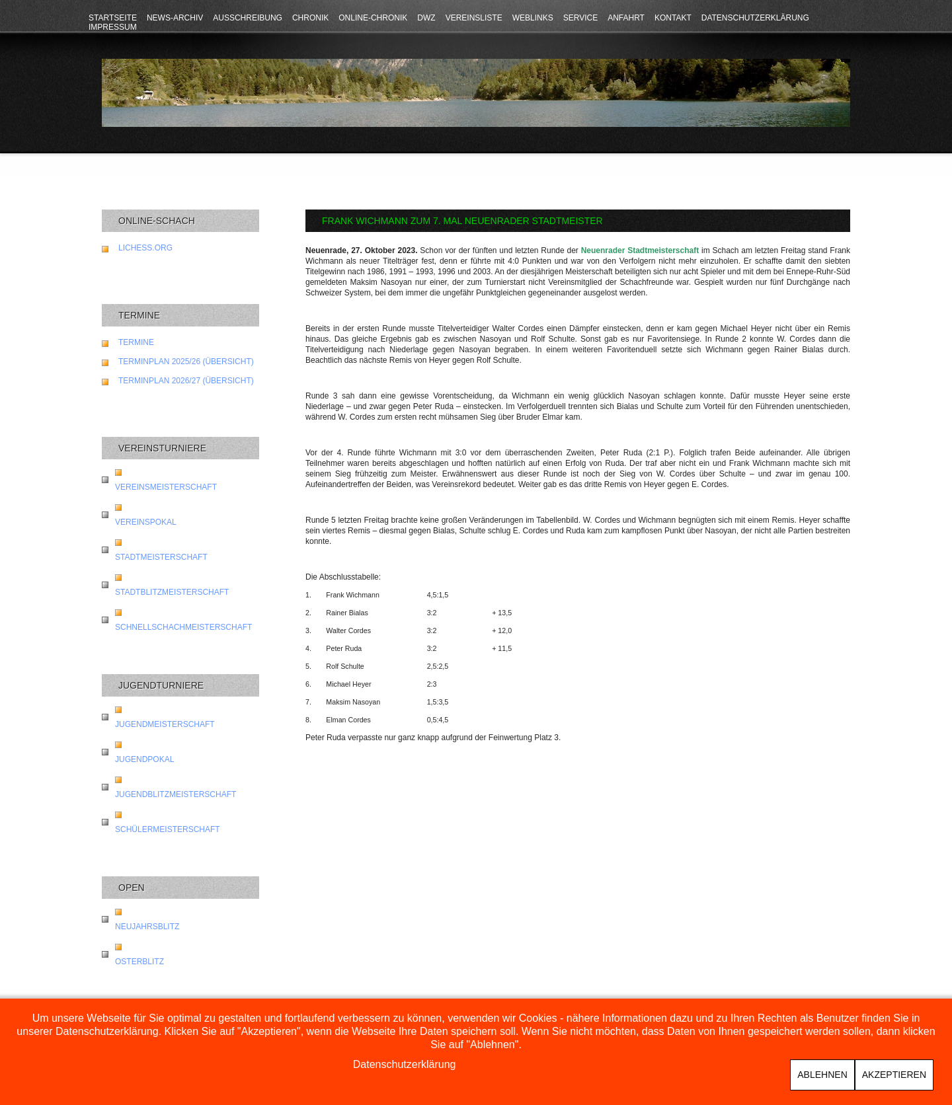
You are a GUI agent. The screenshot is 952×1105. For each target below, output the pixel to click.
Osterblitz (139, 961)
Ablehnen (822, 1074)
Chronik (310, 17)
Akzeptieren (894, 1074)
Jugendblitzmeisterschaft (175, 794)
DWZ (426, 17)
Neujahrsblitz (147, 926)
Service (580, 17)
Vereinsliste (474, 17)
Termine (136, 342)
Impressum (113, 27)
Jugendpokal (144, 759)
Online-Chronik (372, 17)
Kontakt (673, 17)
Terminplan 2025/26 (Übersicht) (186, 361)
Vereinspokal (146, 522)
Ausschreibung (247, 17)
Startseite (113, 17)
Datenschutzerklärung (755, 17)
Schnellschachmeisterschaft (183, 627)
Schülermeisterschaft (167, 829)
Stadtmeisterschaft (161, 557)
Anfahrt (626, 17)
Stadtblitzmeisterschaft (172, 592)
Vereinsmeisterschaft (166, 487)
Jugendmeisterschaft (165, 724)
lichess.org (145, 247)
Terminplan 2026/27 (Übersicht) (186, 380)
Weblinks (532, 17)
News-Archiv (175, 17)
